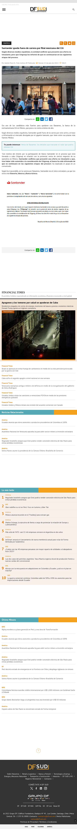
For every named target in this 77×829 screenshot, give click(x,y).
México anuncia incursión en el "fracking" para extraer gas (27, 515)
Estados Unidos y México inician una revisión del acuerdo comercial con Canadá (32, 405)
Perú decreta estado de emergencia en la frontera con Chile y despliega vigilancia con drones (37, 669)
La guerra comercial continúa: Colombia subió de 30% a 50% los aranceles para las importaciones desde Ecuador (39, 579)
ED (44, 806)
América (4, 420)
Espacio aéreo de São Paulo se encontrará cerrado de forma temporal (29, 709)
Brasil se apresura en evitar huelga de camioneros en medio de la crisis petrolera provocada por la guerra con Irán (37, 370)
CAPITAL (38, 806)
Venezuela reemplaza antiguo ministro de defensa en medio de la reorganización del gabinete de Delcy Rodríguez (38, 387)
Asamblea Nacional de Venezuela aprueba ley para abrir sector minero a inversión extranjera (37, 431)
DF (18, 806)
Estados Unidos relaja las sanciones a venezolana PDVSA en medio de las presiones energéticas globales (34, 396)
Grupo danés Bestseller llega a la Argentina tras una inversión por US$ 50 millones (34, 700)
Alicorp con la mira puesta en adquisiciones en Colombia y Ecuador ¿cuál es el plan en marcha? (38, 569)
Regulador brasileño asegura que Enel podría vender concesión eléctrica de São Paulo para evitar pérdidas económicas (37, 442)
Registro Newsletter (33, 778)
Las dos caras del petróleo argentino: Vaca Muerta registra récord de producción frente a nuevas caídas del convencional (39, 560)
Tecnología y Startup (62, 774)
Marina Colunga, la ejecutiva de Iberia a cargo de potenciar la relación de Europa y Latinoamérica (36, 523)
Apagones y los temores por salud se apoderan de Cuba (30, 302)
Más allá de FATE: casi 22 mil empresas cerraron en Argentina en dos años (34, 532)
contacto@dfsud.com (46, 816)
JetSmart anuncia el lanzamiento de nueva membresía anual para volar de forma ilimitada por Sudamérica (36, 541)
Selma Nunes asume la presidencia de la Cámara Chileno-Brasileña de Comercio (32, 451)
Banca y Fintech (45, 774)
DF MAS (30, 806)
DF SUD (23, 806)
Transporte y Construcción (40, 776)
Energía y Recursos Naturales (15, 776)
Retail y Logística (29, 774)
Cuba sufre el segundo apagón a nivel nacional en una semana (26, 378)
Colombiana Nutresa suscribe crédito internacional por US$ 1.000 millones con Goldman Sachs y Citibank (38, 691)
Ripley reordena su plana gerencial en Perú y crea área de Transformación (30, 629)
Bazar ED (56, 806)
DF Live (49, 806)
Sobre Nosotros (13, 774)
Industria (56, 776)
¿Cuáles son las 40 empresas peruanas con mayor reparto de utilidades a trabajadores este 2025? (38, 550)
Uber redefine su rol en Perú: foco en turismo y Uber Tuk (27, 507)
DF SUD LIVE (67, 776)
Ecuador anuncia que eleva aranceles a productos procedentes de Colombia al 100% (34, 422)
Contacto (48, 778)
